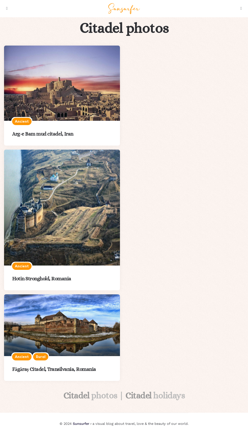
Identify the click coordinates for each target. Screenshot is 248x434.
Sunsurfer (81, 424)
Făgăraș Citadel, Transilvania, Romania (54, 369)
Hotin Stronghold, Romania (41, 278)
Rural (41, 356)
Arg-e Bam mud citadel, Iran (42, 134)
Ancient (22, 121)
